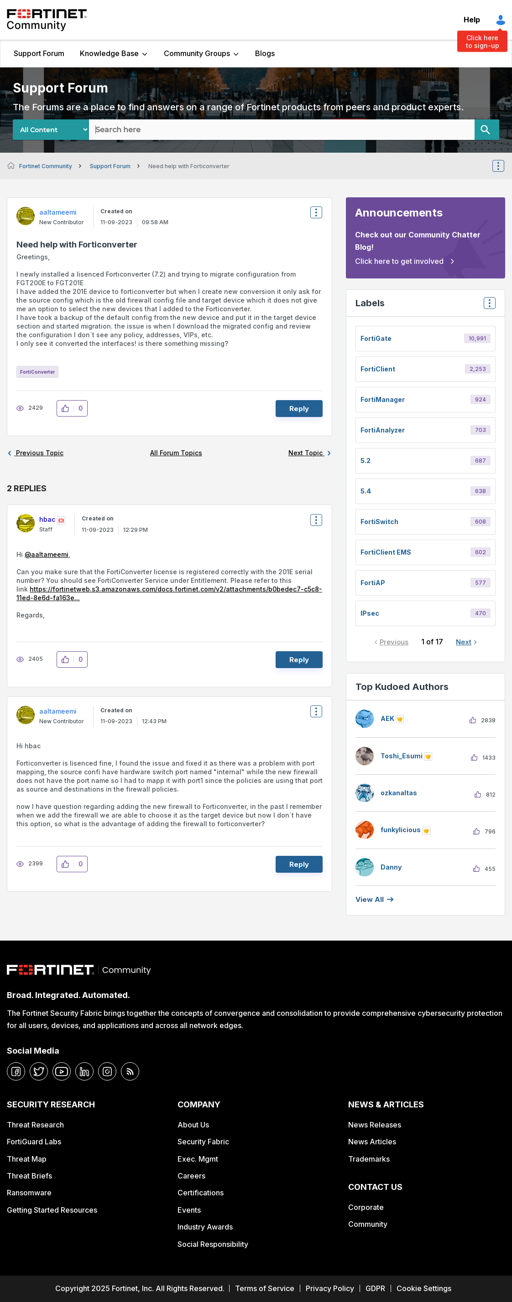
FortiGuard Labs (34, 1141)
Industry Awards (205, 1226)
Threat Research (35, 1124)
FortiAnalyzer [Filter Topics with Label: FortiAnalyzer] (382, 430)
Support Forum (39, 53)
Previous (394, 642)
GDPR (375, 1288)
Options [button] (504, 166)
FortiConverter (37, 372)
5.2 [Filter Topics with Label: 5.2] (365, 460)
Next (463, 642)
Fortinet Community (47, 20)
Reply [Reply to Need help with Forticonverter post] (299, 408)
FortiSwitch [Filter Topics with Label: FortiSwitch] (379, 521)
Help (472, 19)
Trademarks (369, 1158)
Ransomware (29, 1192)
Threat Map (27, 1158)
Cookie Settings (424, 1288)
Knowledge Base (109, 53)
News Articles (372, 1141)
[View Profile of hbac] (47, 519)
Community (367, 1224)
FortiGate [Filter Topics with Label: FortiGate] (376, 338)
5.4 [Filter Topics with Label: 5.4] (365, 491)
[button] (68, 408)
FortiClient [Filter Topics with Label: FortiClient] (377, 369)
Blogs (265, 53)
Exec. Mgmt (198, 1158)
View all (369, 899)
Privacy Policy (330, 1288)
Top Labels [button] (487, 306)
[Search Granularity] (51, 129)
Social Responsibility (213, 1244)
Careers (191, 1175)
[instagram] (107, 1071)
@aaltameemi (46, 554)
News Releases (374, 1124)
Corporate (366, 1207)
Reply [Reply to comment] (299, 659)
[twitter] (39, 1071)
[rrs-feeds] (130, 1071)
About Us (193, 1124)
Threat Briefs (29, 1175)
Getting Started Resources (52, 1210)
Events (189, 1210)
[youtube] (61, 1071)
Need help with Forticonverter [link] (189, 166)
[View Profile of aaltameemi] (58, 212)
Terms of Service (264, 1288)
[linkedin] (84, 1071)
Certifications (201, 1192)
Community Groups (197, 53)
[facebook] (16, 1071)
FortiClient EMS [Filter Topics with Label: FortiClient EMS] (385, 552)
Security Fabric (203, 1141)
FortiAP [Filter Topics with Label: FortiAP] (372, 583)
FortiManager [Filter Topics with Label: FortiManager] (382, 399)
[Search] (487, 129)
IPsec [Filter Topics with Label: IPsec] (369, 613)
